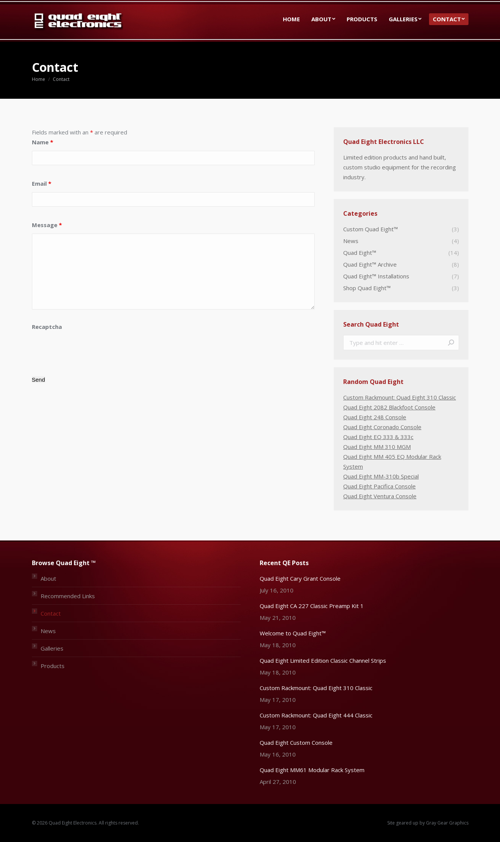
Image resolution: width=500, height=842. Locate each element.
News (48, 631)
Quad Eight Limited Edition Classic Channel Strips (323, 660)
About (48, 578)
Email (41, 183)
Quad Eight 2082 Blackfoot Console (389, 407)
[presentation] (89, 350)
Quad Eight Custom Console (296, 742)
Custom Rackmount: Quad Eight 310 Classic (399, 397)
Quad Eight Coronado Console (382, 427)
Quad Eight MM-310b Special (381, 476)
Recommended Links (68, 596)
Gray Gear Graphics (447, 823)
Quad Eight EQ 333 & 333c (378, 437)
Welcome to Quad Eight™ (293, 633)
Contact (51, 613)
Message (47, 225)
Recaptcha (47, 326)
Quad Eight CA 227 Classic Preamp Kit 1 (312, 606)
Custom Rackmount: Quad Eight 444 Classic (316, 715)
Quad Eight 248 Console (374, 417)
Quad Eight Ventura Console (379, 496)
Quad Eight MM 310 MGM (377, 446)
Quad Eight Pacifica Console (379, 486)
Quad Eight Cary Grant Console (300, 578)
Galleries (52, 648)
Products (53, 666)
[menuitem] (291, 19)
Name (42, 142)
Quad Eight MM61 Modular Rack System (312, 770)
